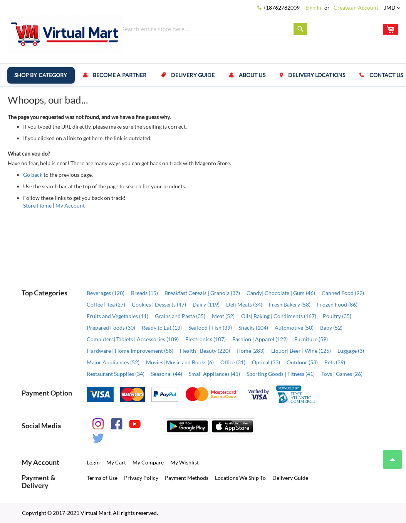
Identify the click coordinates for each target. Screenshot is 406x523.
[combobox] (212, 29)
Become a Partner (119, 75)
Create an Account (356, 7)
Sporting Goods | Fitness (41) (281, 373)
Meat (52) (223, 316)
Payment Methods (186, 477)
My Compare (148, 462)
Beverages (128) (105, 293)
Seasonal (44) (166, 373)
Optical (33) (266, 362)
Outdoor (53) (302, 362)
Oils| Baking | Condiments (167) (278, 316)
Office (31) (232, 362)
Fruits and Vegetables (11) (117, 316)
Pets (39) (334, 362)
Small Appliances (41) (214, 373)
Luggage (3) (350, 350)
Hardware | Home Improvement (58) (130, 350)
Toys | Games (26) (341, 373)
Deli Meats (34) (244, 304)
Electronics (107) (205, 339)
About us (250, 75)
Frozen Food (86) (337, 304)
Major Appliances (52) (113, 362)
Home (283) (251, 350)
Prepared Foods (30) (111, 327)
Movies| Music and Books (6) (180, 362)
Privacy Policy (141, 477)
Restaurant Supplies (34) (115, 373)
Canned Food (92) (343, 293)
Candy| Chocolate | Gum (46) (281, 293)
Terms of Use (102, 477)
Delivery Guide (191, 75)
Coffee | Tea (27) (106, 304)
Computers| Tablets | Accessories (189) (133, 339)
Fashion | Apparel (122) (260, 339)
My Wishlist (184, 462)
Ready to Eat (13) (162, 327)
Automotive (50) (294, 327)
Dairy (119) (206, 304)
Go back (32, 174)
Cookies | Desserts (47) (159, 304)
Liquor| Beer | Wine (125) (301, 350)
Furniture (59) (311, 339)
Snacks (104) (253, 327)
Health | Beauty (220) (205, 350)
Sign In (313, 7)
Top (389, 455)
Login (93, 462)
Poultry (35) (337, 316)
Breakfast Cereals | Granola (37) (202, 293)
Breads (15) (144, 293)
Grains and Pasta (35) (180, 316)
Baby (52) (331, 327)
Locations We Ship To (240, 477)
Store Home (37, 205)
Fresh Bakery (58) (289, 304)
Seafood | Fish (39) (210, 327)
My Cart (116, 462)
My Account (70, 205)
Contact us (384, 75)
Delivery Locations (314, 75)
